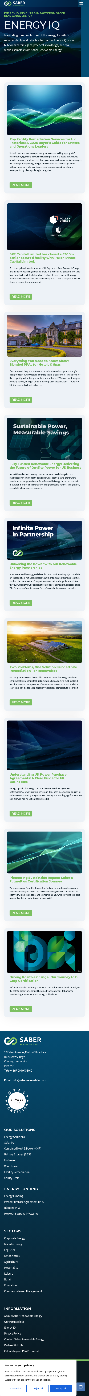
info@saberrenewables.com (29, 1080)
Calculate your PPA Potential (21, 1351)
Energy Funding (13, 1196)
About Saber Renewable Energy (23, 1316)
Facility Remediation (16, 1172)
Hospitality (11, 1268)
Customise (15, 1388)
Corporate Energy (14, 1238)
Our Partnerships (14, 1322)
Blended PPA (12, 1208)
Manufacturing (13, 1244)
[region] (38, 1378)
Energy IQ (10, 1328)
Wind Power (11, 1166)
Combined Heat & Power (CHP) (22, 1149)
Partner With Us (13, 1345)
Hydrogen (10, 1160)
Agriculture (11, 1262)
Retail (7, 1280)
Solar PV (9, 1143)
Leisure (8, 1274)
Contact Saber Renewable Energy (24, 1339)
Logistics (9, 1250)
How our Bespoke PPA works (21, 1214)
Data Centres (12, 1256)
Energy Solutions (14, 1137)
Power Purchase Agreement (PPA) (24, 1202)
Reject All (38, 1388)
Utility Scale (11, 1178)
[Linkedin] (80, 1386)
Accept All (61, 1388)
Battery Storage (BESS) (18, 1154)
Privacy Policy (12, 1334)
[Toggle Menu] (81, 3)
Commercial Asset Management (23, 1291)
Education (10, 1285)
